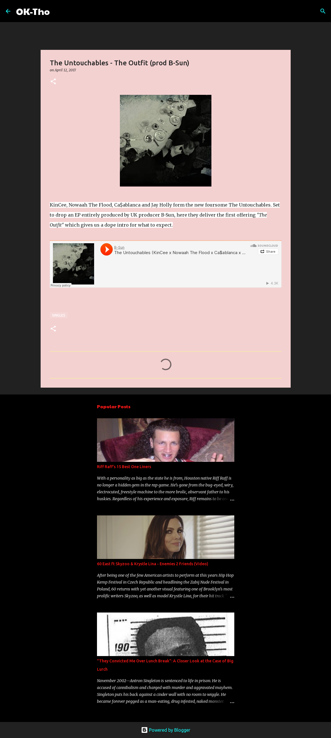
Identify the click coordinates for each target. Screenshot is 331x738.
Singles (58, 315)
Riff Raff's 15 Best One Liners (124, 466)
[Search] (57, 11)
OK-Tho (33, 11)
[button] (53, 82)
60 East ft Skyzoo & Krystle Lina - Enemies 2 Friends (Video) (152, 564)
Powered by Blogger (165, 730)
